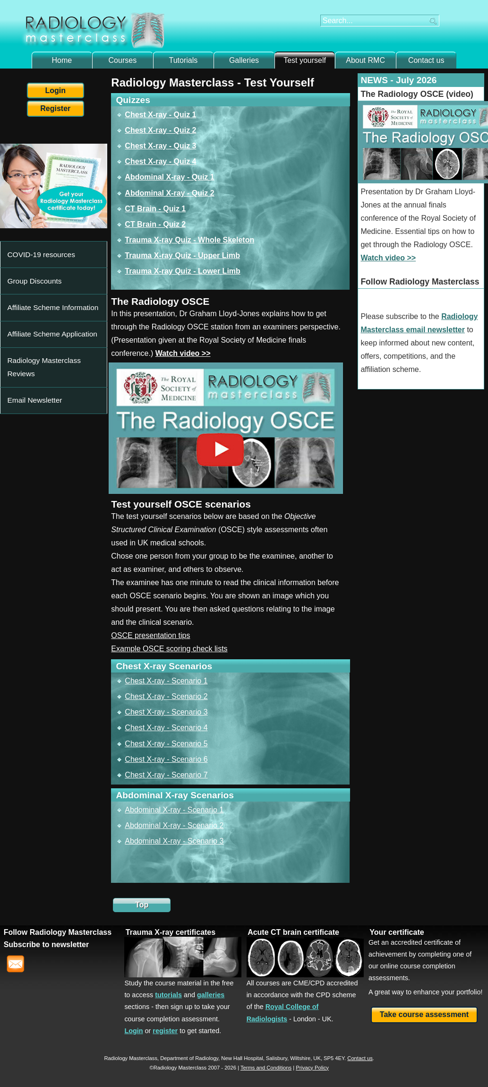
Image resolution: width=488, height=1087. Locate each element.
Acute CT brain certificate (293, 932)
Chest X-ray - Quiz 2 (160, 130)
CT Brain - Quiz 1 (155, 209)
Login (55, 90)
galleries (210, 995)
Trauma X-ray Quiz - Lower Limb (182, 271)
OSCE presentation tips (150, 635)
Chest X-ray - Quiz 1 (160, 115)
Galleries (244, 60)
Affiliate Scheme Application (45, 288)
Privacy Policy (312, 1067)
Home (61, 60)
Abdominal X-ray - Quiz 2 (169, 193)
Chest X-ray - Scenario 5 (166, 744)
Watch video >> (183, 353)
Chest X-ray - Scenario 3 (166, 712)
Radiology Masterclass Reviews (51, 301)
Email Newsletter (30, 315)
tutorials (168, 995)
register (165, 1031)
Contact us (426, 60)
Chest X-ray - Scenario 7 (166, 775)
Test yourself (304, 60)
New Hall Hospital (242, 1058)
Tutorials (183, 60)
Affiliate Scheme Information (46, 274)
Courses (123, 60)
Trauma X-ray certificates (170, 932)
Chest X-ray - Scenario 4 (166, 728)
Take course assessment (424, 1014)
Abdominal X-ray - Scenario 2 (174, 825)
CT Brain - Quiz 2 (155, 224)
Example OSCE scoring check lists (169, 649)
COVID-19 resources (36, 247)
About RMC (365, 60)
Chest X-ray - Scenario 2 (166, 696)
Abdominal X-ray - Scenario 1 (174, 810)
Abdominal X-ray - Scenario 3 (174, 841)
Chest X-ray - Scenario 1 (166, 681)
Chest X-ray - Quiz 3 (160, 146)
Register (55, 108)
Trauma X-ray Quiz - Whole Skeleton (189, 240)
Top (141, 905)
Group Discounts (30, 261)
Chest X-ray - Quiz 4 (160, 161)
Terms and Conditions (265, 1067)
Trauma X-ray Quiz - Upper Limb (182, 255)
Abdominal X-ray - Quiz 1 (169, 177)
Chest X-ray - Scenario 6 (166, 759)
